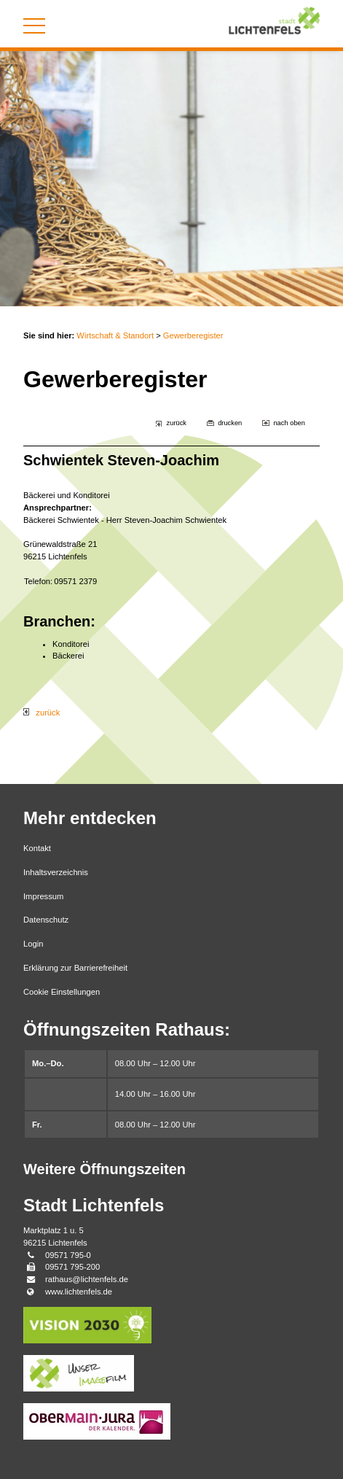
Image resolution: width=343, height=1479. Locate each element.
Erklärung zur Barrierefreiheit (75, 967)
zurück (176, 423)
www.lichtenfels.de (78, 1291)
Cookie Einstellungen (61, 991)
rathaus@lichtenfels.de (86, 1279)
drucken (230, 423)
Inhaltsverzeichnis (55, 872)
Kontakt (37, 848)
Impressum (43, 896)
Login (33, 943)
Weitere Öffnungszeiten (104, 1169)
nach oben (289, 423)
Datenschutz (45, 919)
